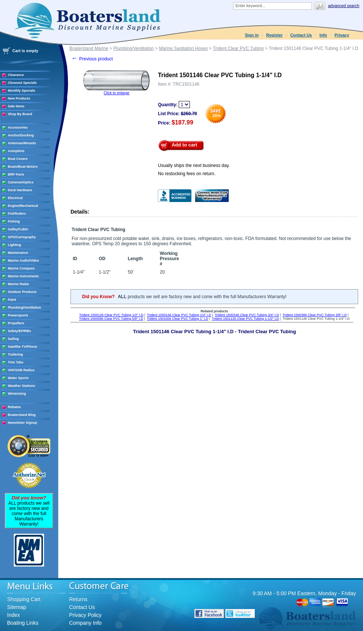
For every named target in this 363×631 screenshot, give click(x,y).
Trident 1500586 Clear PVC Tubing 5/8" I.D (111, 319)
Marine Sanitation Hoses (183, 48)
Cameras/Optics (21, 182)
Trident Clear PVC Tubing (238, 48)
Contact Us (301, 35)
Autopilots (16, 151)
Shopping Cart (24, 599)
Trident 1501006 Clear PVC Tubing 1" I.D (177, 319)
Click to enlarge (116, 93)
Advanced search (343, 5)
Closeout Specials (22, 83)
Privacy (342, 35)
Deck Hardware (20, 190)
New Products (19, 98)
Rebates (14, 407)
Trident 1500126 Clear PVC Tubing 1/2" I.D (111, 315)
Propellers (16, 323)
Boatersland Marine (88, 48)
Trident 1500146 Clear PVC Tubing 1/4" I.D (179, 315)
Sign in (252, 35)
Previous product (92, 58)
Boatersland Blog (22, 415)
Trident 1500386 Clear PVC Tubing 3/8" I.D (314, 315)
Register (274, 35)
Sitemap (16, 607)
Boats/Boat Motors (23, 166)
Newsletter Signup (22, 423)
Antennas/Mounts (22, 143)
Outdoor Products (22, 292)
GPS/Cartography (22, 237)
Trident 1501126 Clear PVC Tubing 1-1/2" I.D (245, 319)
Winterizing (17, 393)
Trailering (15, 354)
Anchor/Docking (21, 135)
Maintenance (18, 253)
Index (13, 615)
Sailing (13, 339)
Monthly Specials (21, 90)
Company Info (85, 623)
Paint (12, 300)
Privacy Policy (85, 615)
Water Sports (18, 378)
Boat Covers (18, 159)
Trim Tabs (16, 362)
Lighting (14, 245)
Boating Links (22, 623)
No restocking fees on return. (186, 173)
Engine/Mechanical (23, 206)
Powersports (18, 315)
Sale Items (16, 106)
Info (323, 35)
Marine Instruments (23, 276)
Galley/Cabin (18, 229)
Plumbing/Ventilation (24, 307)
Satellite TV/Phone (22, 346)
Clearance (16, 75)
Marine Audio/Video (23, 260)
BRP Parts (16, 174)
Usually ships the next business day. (194, 165)
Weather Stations (21, 386)
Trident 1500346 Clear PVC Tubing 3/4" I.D (247, 315)
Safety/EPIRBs (19, 331)
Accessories (18, 127)
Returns (78, 599)
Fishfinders (17, 213)
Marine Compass (21, 268)
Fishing (14, 221)
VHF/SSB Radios (21, 370)
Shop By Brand (20, 114)
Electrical (15, 198)
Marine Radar (18, 284)
